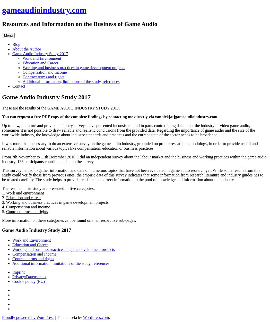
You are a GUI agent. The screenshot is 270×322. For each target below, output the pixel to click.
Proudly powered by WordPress (28, 317)
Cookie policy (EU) (28, 281)
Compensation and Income (45, 72)
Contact (18, 86)
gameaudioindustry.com (44, 10)
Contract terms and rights (43, 77)
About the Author (26, 49)
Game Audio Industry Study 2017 (40, 54)
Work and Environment (42, 58)
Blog (16, 44)
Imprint (18, 272)
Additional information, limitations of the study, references (71, 81)
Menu (8, 35)
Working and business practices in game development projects (74, 67)
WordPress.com (96, 317)
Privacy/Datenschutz (29, 277)
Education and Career (40, 63)
